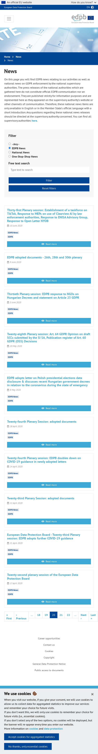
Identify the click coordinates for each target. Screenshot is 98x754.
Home (7, 56)
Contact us (49, 644)
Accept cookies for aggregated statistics (31, 737)
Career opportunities (49, 638)
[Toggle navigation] (9, 18)
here (34, 120)
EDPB (10, 236)
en (88, 7)
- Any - (15, 144)
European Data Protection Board (18, 7)
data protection (53, 728)
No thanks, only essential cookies (28, 746)
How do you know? (83, 2)
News (18, 56)
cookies (33, 728)
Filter (49, 180)
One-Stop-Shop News (25, 156)
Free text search (19, 163)
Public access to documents (49, 670)
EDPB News (18, 148)
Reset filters (49, 188)
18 (38, 615)
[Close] (92, 694)
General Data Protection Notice (49, 663)
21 (61, 615)
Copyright (49, 657)
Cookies (49, 651)
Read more (49, 244)
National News (21, 152)
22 (68, 615)
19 (46, 615)
